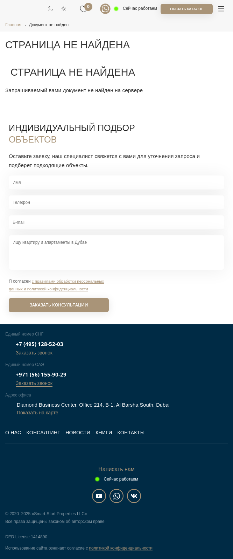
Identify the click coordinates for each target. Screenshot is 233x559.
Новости (77, 432)
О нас (13, 432)
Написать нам (116, 469)
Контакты (131, 432)
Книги (104, 432)
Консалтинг (43, 432)
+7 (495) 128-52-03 (39, 343)
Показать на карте (37, 412)
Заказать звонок (34, 353)
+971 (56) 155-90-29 (41, 374)
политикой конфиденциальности (121, 548)
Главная (13, 24)
